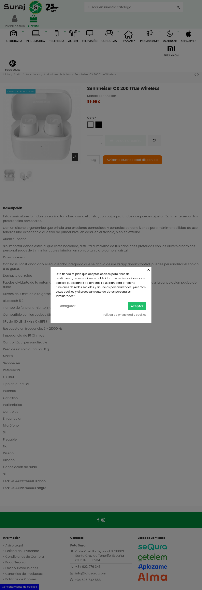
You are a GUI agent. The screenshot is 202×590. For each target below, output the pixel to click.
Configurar (67, 306)
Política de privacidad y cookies (124, 315)
